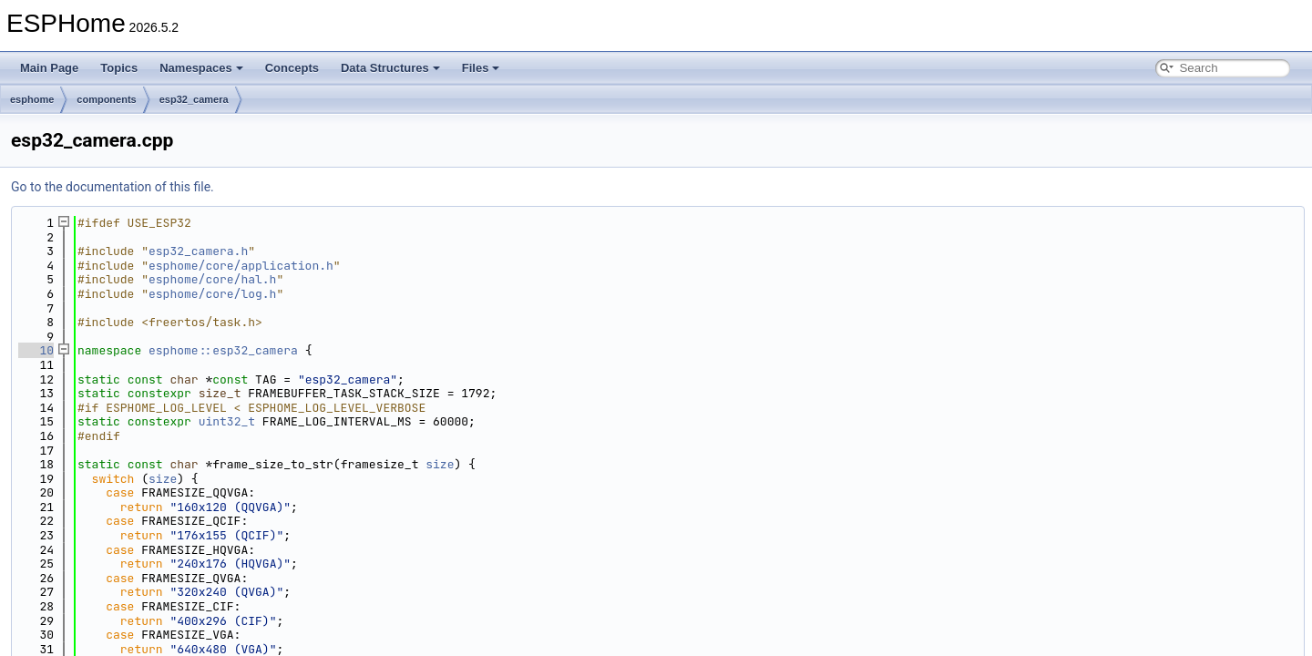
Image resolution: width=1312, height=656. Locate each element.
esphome (32, 99)
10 (36, 350)
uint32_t (227, 421)
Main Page (49, 68)
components (106, 99)
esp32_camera (194, 99)
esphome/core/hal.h (212, 279)
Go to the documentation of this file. (112, 186)
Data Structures (390, 68)
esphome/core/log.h (212, 294)
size (439, 464)
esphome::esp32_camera (223, 350)
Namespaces (201, 68)
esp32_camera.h (198, 251)
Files (481, 68)
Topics (119, 68)
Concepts (292, 68)
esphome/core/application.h (241, 265)
